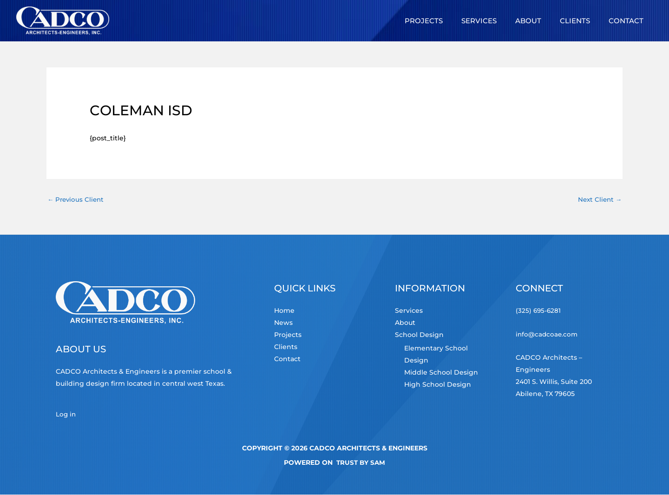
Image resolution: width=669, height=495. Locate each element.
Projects (288, 335)
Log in (66, 414)
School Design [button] (419, 335)
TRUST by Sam (360, 463)
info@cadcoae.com (547, 334)
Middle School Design (441, 373)
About (405, 323)
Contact (287, 360)
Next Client (599, 199)
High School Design (437, 385)
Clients (285, 347)
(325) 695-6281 (539, 311)
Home (284, 311)
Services (409, 311)
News (283, 323)
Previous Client (76, 199)
